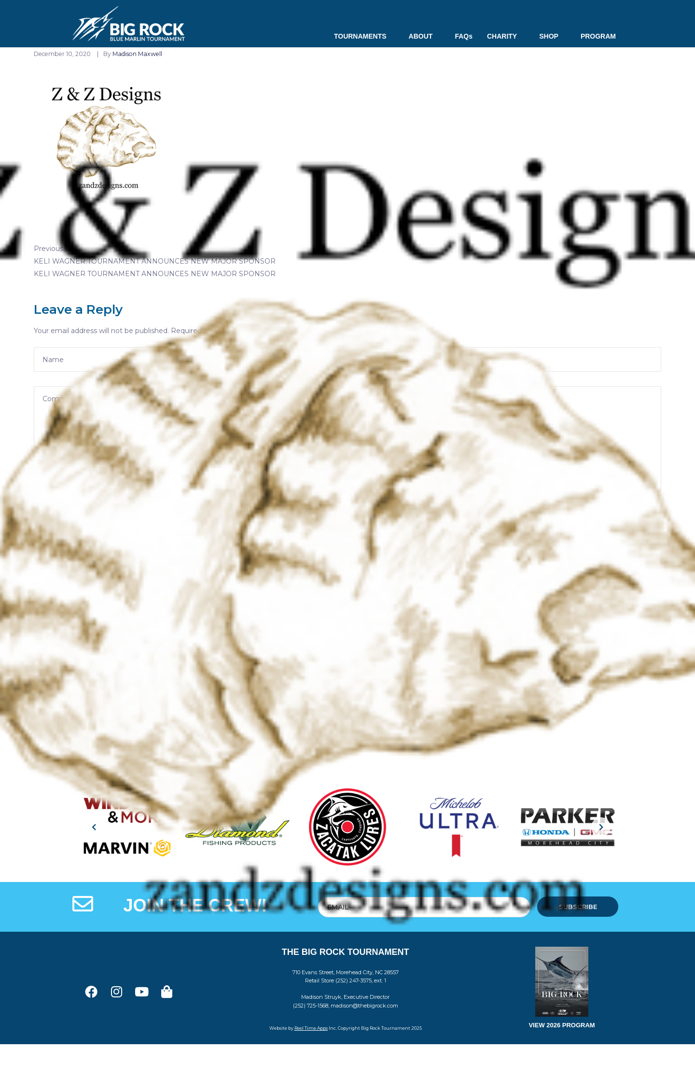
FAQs (464, 36)
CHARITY (506, 36)
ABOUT (425, 36)
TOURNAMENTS (364, 36)
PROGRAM (598, 36)
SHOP (552, 36)
